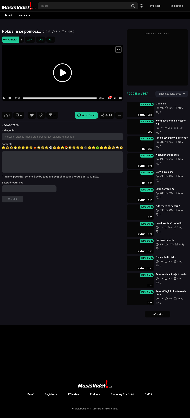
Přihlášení (155, 5)
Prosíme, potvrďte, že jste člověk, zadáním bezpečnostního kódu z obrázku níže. (50, 176)
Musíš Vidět (85, 409)
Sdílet (106, 115)
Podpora (95, 394)
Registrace (176, 5)
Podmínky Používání (122, 394)
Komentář (7, 144)
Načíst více (157, 314)
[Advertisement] (157, 59)
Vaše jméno (9, 130)
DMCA (148, 394)
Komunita (24, 15)
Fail (51, 39)
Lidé (41, 39)
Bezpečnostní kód (12, 182)
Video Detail (86, 115)
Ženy (30, 39)
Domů (8, 15)
